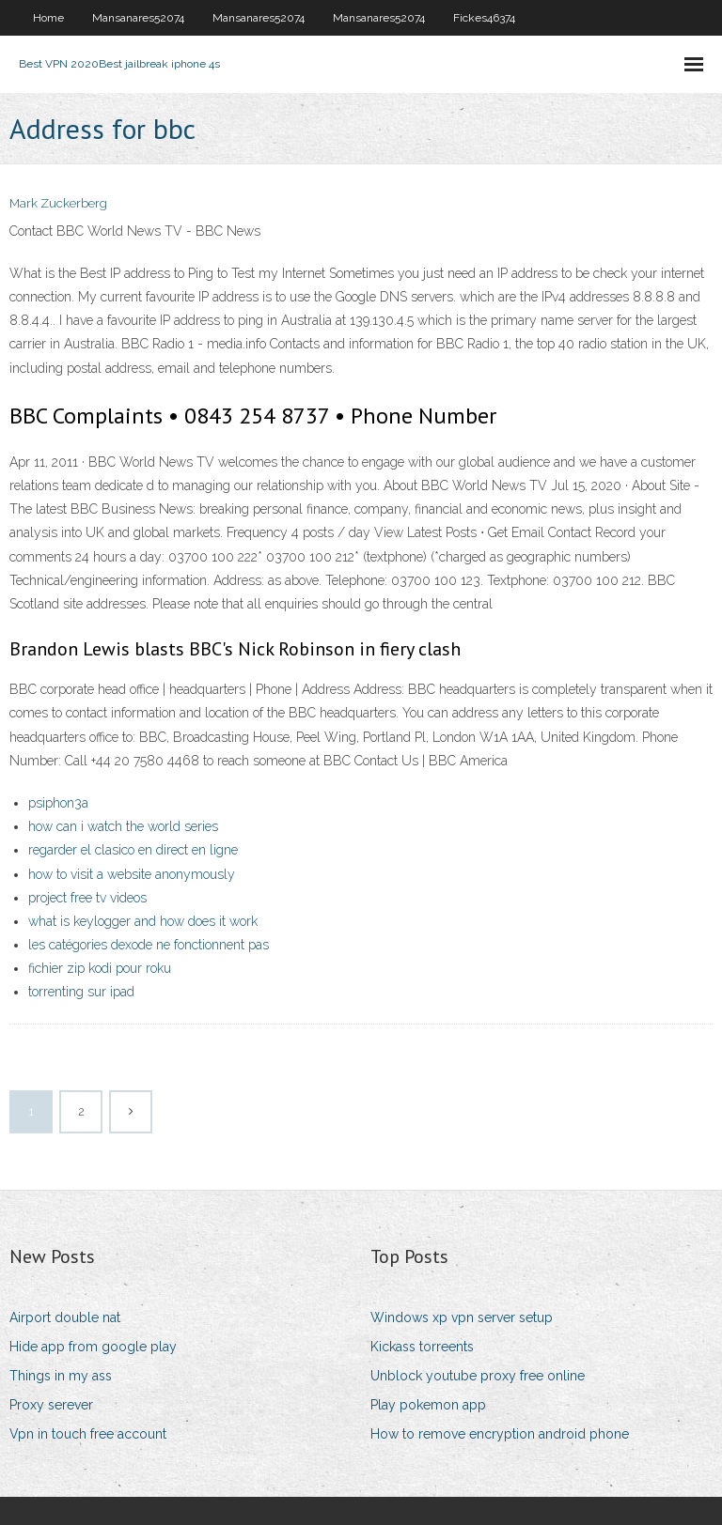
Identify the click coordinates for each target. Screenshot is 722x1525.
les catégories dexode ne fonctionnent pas (148, 944)
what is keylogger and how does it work (143, 921)
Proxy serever (51, 1404)
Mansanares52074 (138, 17)
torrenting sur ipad (81, 991)
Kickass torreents (422, 1346)
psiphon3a (58, 802)
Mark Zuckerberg (58, 203)
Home (48, 17)
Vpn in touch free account (87, 1433)
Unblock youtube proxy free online (477, 1375)
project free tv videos (87, 897)
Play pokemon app (428, 1404)
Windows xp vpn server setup (461, 1317)
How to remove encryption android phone (499, 1433)
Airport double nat (64, 1317)
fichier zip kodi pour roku (99, 968)
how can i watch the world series (123, 826)
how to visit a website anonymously (131, 874)
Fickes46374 (484, 17)
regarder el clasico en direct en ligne (133, 849)
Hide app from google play (93, 1346)
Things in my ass (60, 1375)
